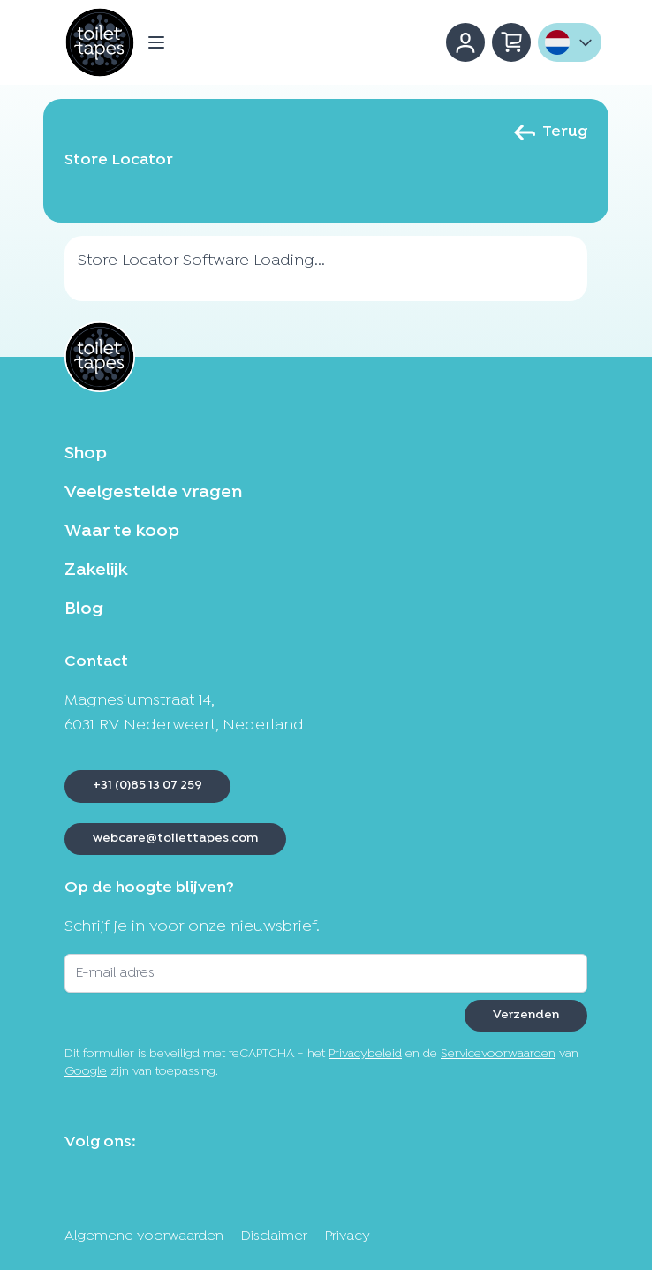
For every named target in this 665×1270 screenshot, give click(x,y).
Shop (85, 454)
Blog (83, 609)
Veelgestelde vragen (153, 492)
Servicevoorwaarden (498, 1054)
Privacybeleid (365, 1054)
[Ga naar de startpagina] (99, 42)
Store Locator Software (163, 261)
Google (85, 1071)
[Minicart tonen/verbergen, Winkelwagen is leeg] (511, 42)
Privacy (347, 1236)
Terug (550, 132)
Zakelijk (95, 570)
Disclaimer (274, 1236)
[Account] (465, 42)
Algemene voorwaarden (143, 1236)
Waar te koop (121, 531)
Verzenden (526, 1015)
